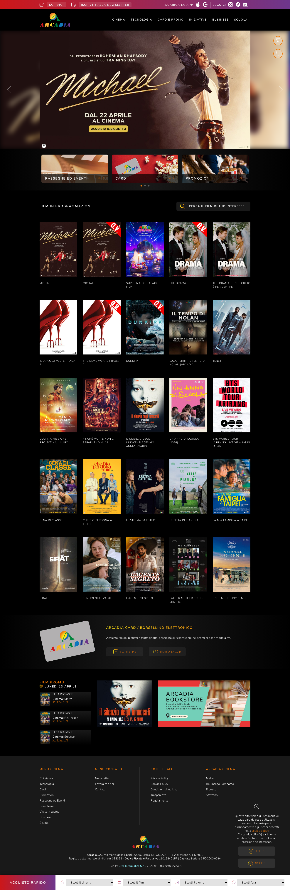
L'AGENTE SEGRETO (139, 598)
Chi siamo (46, 778)
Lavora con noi (104, 784)
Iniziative (198, 19)
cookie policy (260, 831)
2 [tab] (145, 186)
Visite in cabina (49, 812)
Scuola (241, 19)
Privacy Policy (159, 778)
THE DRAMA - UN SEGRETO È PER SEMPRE (231, 285)
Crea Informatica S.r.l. (132, 866)
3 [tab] (149, 186)
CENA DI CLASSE (51, 520)
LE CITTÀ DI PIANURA (183, 520)
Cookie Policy (159, 784)
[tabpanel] (75, 169)
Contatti (100, 789)
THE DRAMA (177, 283)
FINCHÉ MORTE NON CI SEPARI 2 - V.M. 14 (98, 440)
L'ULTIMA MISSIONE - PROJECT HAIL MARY (54, 440)
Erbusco (211, 789)
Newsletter (102, 778)
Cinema (118, 19)
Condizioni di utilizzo (164, 789)
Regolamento (159, 801)
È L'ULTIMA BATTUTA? (141, 520)
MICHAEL (46, 283)
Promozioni (47, 795)
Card (43, 789)
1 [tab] (141, 186)
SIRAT (44, 598)
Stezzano (212, 795)
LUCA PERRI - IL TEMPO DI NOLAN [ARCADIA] (187, 362)
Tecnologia (141, 19)
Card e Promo (171, 19)
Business (220, 19)
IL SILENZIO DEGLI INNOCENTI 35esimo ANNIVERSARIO (140, 442)
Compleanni (47, 806)
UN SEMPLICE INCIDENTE (230, 598)
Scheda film (60, 702)
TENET (217, 361)
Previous (9, 89)
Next (280, 89)
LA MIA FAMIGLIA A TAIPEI (231, 520)
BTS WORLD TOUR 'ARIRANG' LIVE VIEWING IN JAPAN (231, 442)
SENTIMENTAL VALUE (97, 598)
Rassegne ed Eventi (52, 801)
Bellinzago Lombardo (220, 784)
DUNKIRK (132, 361)
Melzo (210, 778)
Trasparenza (158, 795)
